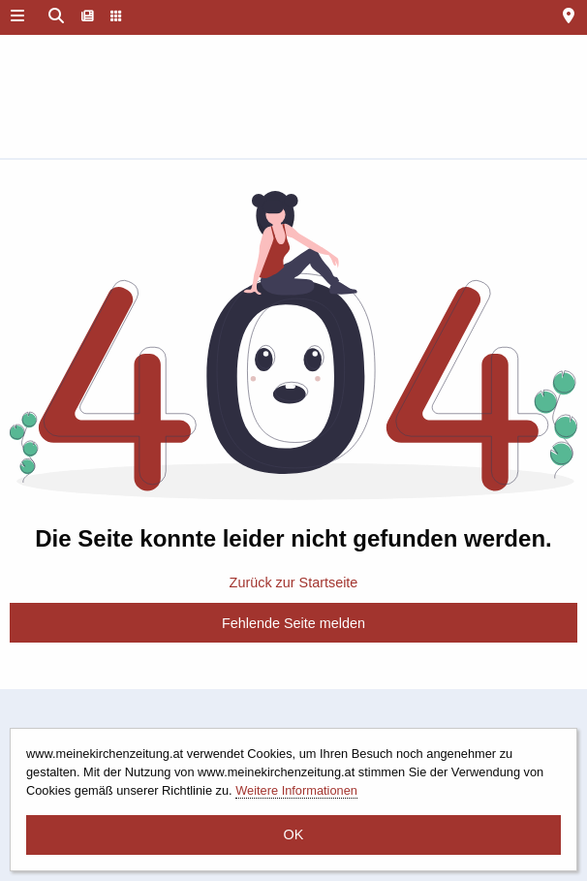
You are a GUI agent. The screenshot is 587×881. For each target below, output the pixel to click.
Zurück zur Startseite (294, 582)
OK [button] (294, 834)
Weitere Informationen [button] (296, 790)
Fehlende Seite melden (293, 623)
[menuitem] (88, 17)
